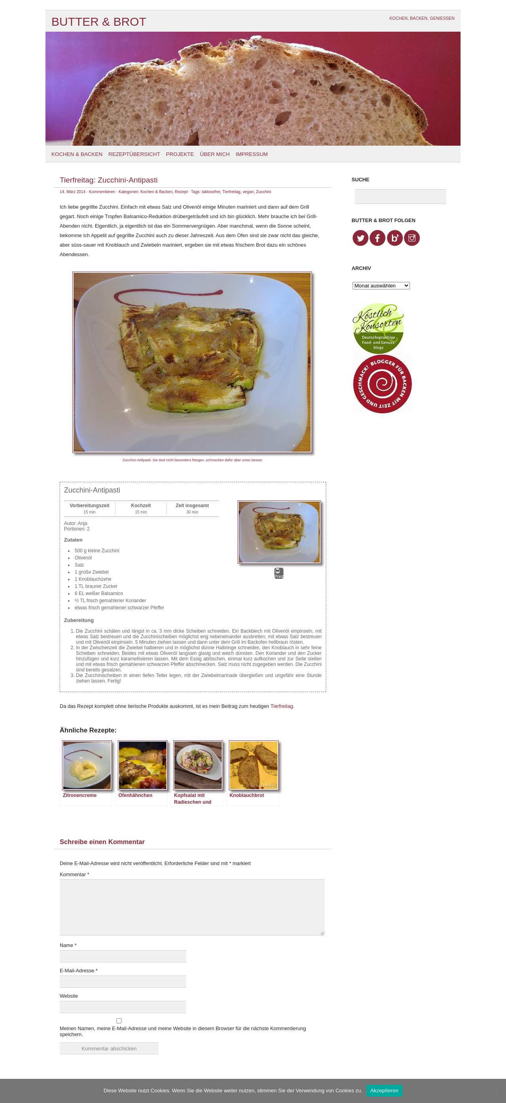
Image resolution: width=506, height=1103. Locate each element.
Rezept (181, 192)
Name (68, 945)
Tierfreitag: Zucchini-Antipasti (109, 180)
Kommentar (74, 874)
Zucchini (263, 192)
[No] (496, 1091)
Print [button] (278, 573)
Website (69, 996)
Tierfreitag (232, 192)
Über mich (215, 154)
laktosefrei (211, 192)
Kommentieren (102, 192)
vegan (248, 192)
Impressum (252, 154)
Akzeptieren (384, 1090)
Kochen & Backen (76, 154)
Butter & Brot (98, 21)
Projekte (180, 154)
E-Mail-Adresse (79, 971)
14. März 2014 (72, 192)
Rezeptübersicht (134, 154)
